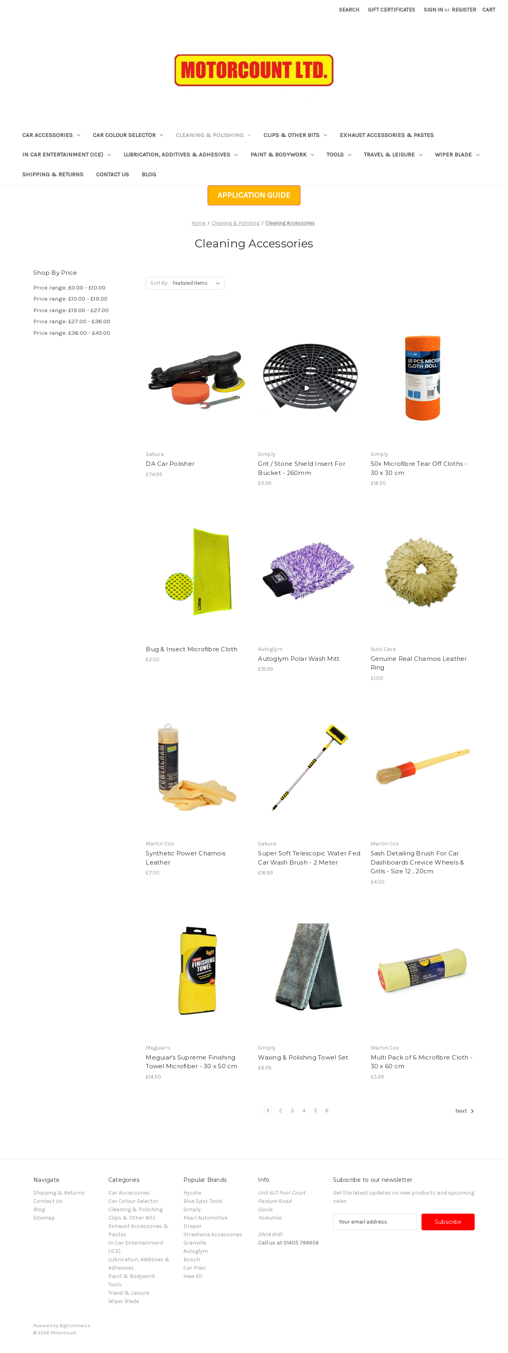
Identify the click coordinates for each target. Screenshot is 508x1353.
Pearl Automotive (205, 1217)
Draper (192, 1226)
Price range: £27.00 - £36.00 (71, 321)
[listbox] (197, 283)
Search (349, 9)
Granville (194, 1242)
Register (464, 9)
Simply (192, 1209)
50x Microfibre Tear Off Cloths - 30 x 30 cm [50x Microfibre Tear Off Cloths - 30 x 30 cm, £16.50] (419, 468)
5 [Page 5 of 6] (315, 1110)
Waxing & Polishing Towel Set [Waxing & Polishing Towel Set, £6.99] (303, 1057)
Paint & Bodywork (282, 154)
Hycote (192, 1192)
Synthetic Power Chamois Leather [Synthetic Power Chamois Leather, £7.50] (185, 857)
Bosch (191, 1259)
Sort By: (159, 283)
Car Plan (194, 1267)
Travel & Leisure (393, 154)
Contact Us (112, 174)
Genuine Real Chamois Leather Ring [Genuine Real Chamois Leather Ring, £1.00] (419, 663)
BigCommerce (75, 1325)
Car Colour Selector (128, 135)
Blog (149, 174)
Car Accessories (51, 135)
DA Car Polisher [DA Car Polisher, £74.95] (170, 463)
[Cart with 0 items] (489, 9)
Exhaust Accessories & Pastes (387, 135)
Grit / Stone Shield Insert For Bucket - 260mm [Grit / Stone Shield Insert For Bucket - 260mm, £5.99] (301, 468)
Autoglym (195, 1251)
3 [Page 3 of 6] (292, 1110)
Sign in (433, 9)
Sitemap (44, 1217)
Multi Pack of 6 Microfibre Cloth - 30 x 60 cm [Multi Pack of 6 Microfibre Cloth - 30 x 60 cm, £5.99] (422, 1062)
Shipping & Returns (52, 174)
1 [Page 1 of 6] (268, 1110)
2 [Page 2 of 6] (280, 1110)
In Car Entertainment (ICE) (66, 154)
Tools (339, 154)
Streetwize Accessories (212, 1234)
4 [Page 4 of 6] (304, 1110)
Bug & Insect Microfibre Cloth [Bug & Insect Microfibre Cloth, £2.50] (191, 649)
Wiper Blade (457, 154)
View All (192, 1276)
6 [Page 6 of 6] (327, 1110)
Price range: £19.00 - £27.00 (71, 310)
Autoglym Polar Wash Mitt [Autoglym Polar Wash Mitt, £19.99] (298, 658)
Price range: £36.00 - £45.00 (71, 332)
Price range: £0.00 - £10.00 (69, 287)
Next (464, 1111)
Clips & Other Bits (295, 135)
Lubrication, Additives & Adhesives (180, 154)
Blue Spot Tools (203, 1201)
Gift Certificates (391, 9)
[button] (254, 195)
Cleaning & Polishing (213, 135)
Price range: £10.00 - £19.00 (70, 298)
